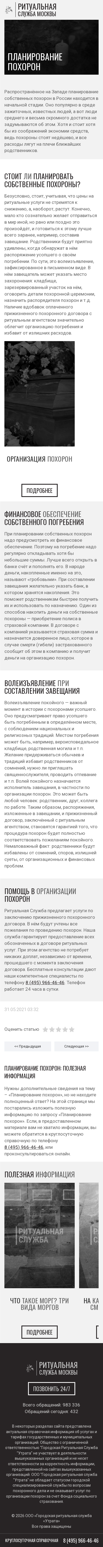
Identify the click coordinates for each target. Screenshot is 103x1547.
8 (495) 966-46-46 (45, 982)
